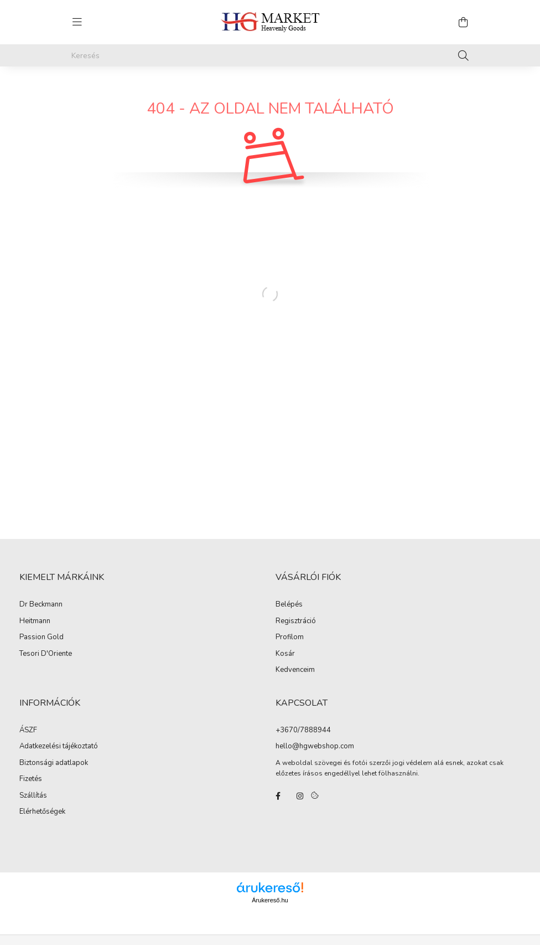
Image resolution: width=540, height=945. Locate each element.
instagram (300, 796)
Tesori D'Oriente (45, 654)
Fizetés (30, 779)
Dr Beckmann (41, 604)
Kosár (285, 654)
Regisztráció (296, 621)
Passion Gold (41, 637)
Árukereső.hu (270, 900)
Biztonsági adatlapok (53, 763)
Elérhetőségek (42, 812)
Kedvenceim (295, 670)
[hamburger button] (77, 22)
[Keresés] (270, 55)
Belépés (289, 604)
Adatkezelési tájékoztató (58, 746)
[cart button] (463, 22)
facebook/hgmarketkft (278, 796)
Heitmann (34, 621)
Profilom (290, 637)
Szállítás (33, 796)
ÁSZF (28, 730)
